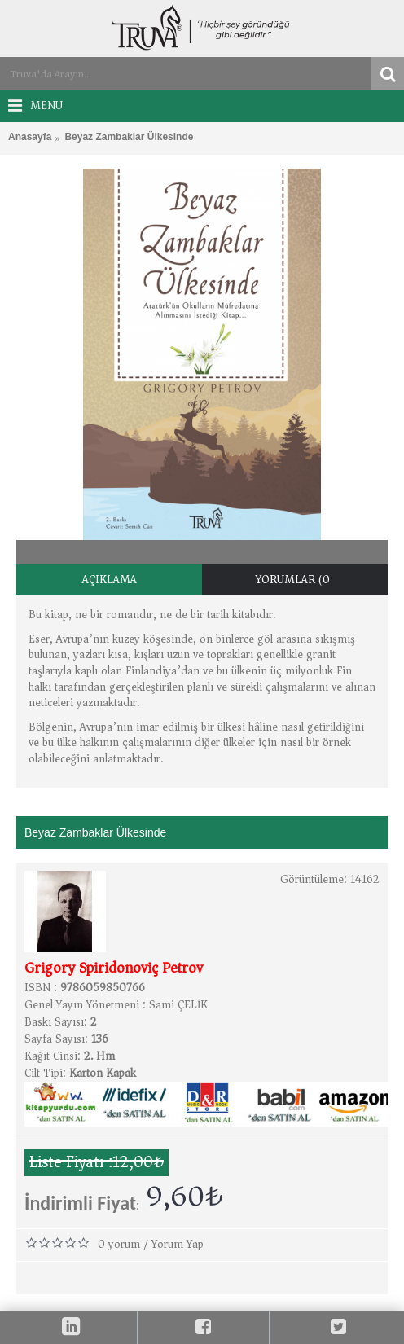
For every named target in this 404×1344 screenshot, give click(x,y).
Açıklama (109, 579)
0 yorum (119, 1244)
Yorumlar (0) (295, 579)
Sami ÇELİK (178, 1005)
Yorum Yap (178, 1244)
